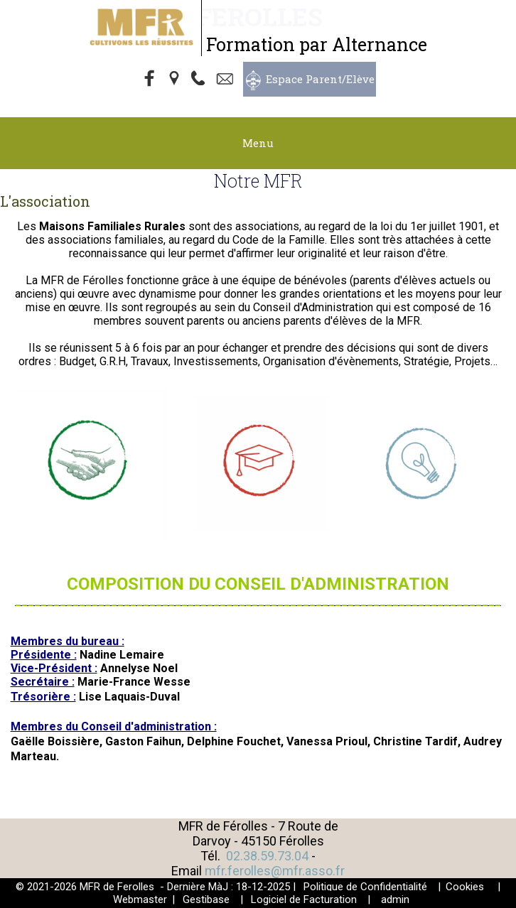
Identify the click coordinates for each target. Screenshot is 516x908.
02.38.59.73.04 (267, 855)
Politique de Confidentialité (365, 886)
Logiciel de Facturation (304, 899)
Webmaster (140, 899)
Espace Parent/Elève (320, 79)
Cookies (465, 886)
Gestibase (206, 899)
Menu (258, 143)
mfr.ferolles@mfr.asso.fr (275, 870)
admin (395, 899)
